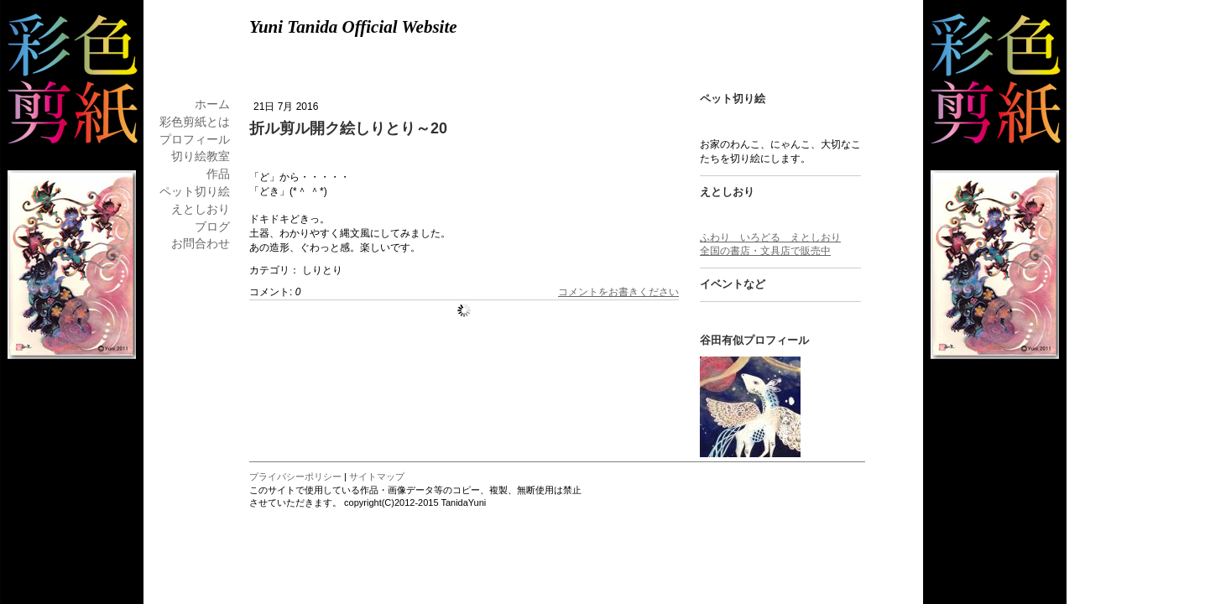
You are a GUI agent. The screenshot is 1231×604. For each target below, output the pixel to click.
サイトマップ (376, 476)
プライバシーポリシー (295, 476)
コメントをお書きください (618, 292)
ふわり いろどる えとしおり (770, 237)
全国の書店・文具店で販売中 (765, 251)
